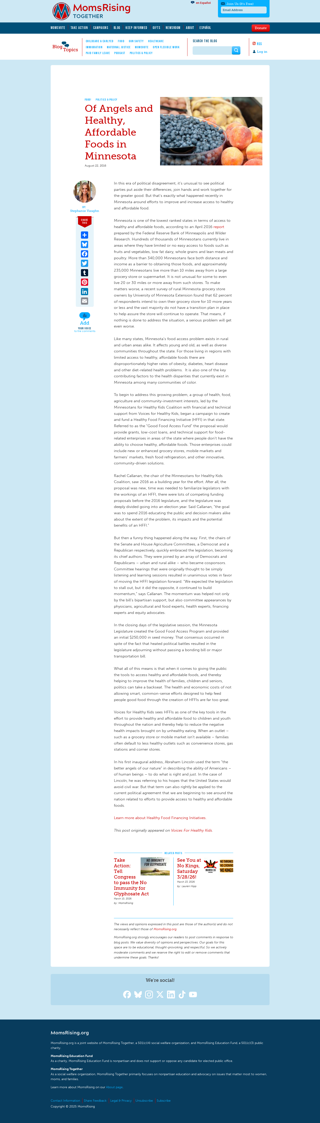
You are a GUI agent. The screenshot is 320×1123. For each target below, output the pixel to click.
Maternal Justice (119, 47)
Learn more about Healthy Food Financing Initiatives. (160, 817)
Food (121, 41)
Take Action (79, 28)
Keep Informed (137, 28)
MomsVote (58, 28)
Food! (88, 99)
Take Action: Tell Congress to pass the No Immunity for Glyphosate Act (131, 877)
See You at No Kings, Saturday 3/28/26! (189, 868)
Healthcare (156, 41)
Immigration (94, 47)
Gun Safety (136, 41)
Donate (261, 28)
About (190, 28)
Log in (262, 52)
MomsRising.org (94, 11)
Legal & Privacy (121, 1101)
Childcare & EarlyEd (100, 41)
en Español (203, 2)
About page (114, 1087)
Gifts (157, 28)
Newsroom (173, 28)
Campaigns (101, 28)
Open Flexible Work (166, 47)
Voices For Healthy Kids (191, 830)
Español (205, 28)
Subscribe (164, 1101)
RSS (259, 44)
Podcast (119, 53)
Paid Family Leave (98, 53)
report (218, 226)
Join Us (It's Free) (239, 4)
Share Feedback (95, 1101)
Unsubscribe (144, 1101)
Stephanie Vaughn (84, 211)
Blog (117, 28)
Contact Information (65, 1101)
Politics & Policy (141, 53)
